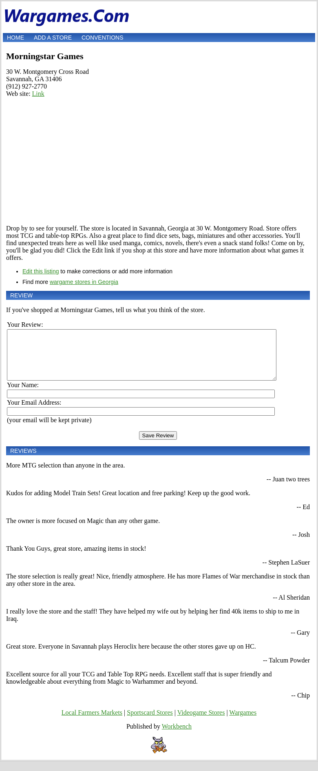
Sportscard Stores (149, 722)
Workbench (177, 736)
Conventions (103, 37)
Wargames (242, 722)
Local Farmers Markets (92, 722)
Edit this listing (40, 271)
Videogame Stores (201, 722)
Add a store (53, 37)
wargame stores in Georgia (84, 282)
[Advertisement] (158, 161)
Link (38, 93)
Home (15, 37)
